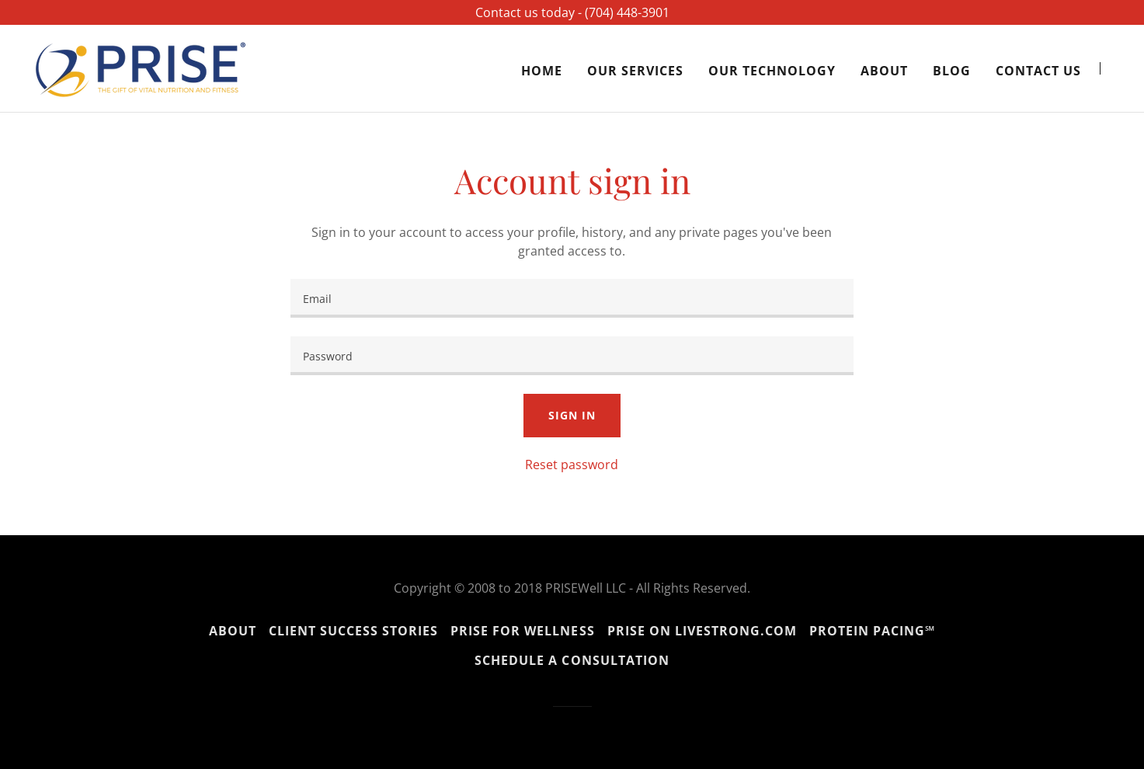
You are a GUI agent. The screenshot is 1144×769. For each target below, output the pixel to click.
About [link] (884, 70)
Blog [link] (952, 70)
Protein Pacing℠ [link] (872, 630)
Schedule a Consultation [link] (572, 660)
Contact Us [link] (1038, 70)
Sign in (571, 415)
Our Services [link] (635, 70)
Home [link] (541, 70)
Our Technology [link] (772, 70)
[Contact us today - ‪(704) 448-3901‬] (572, 12)
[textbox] (572, 298)
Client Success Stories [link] (353, 630)
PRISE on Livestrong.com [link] (702, 630)
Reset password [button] (571, 464)
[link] (140, 66)
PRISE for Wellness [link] (522, 630)
